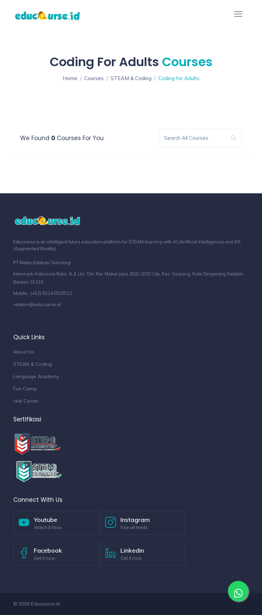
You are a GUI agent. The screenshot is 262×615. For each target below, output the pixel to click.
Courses (94, 78)
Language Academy (36, 376)
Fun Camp (25, 389)
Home (70, 78)
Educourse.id (45, 604)
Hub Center (26, 401)
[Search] (195, 138)
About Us (23, 352)
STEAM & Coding (131, 78)
